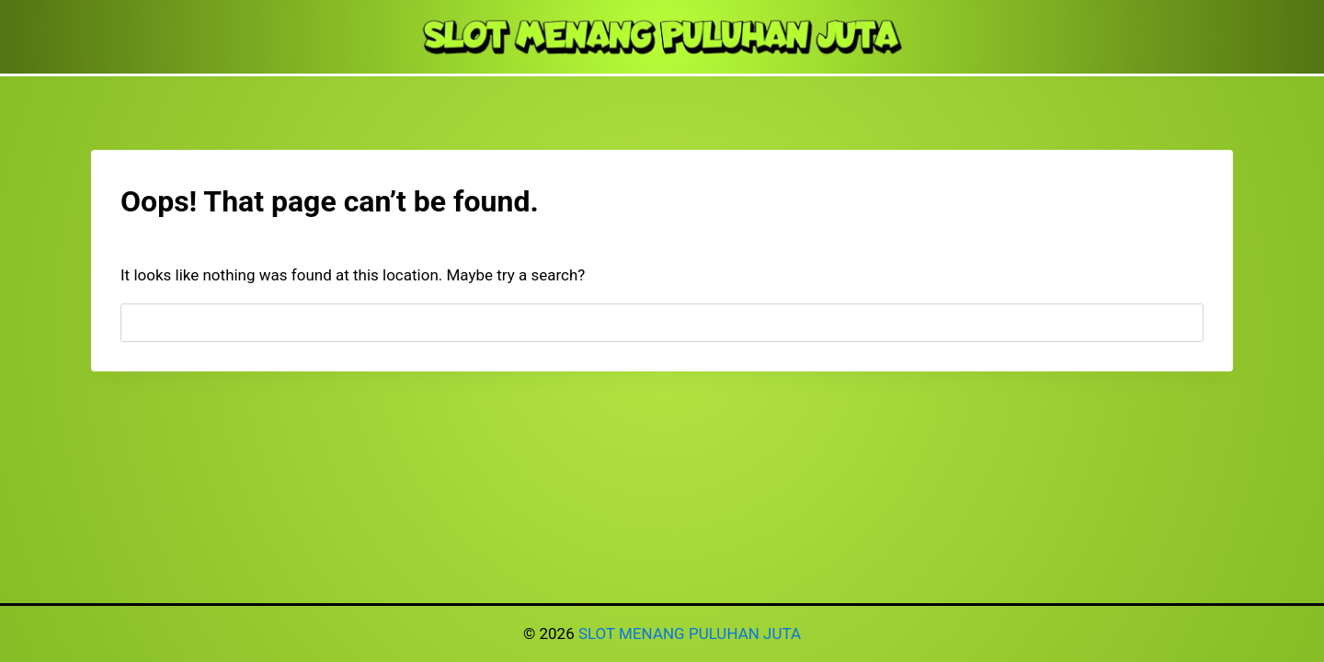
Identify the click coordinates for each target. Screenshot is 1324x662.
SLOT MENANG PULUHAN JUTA (689, 633)
